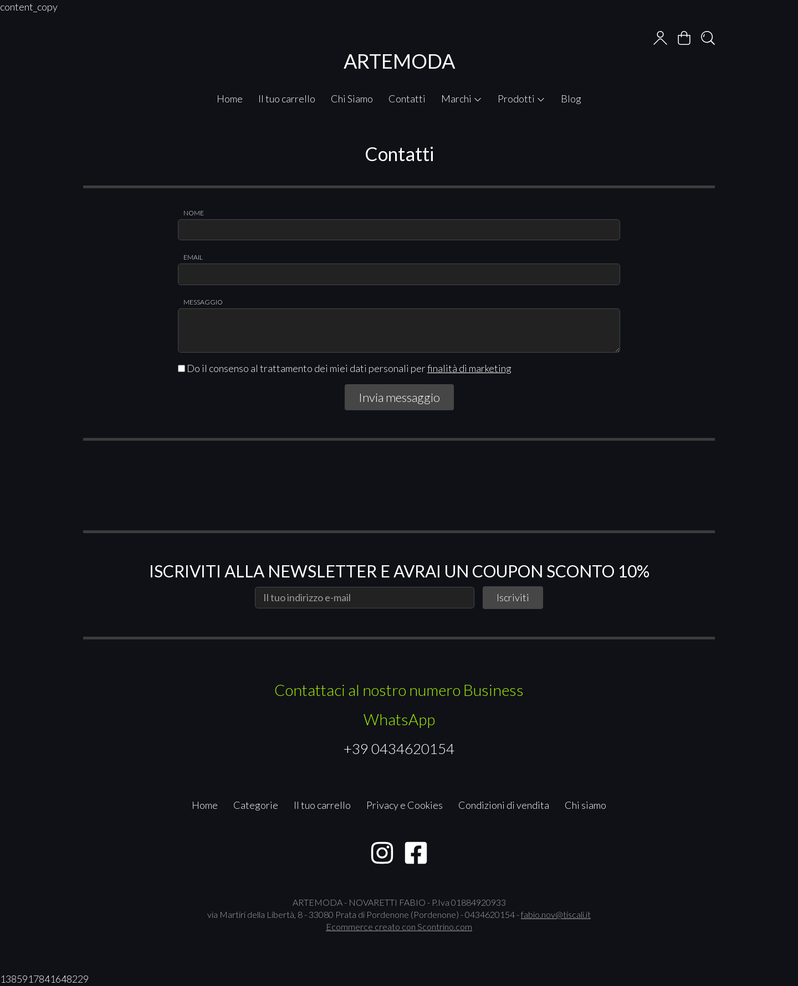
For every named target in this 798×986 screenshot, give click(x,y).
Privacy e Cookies (404, 805)
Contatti (407, 98)
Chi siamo (585, 805)
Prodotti (521, 98)
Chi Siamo (352, 98)
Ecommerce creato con (399, 926)
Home (230, 98)
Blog (571, 98)
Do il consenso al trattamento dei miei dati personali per (344, 368)
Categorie (255, 805)
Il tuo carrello (286, 98)
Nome (193, 213)
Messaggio (203, 302)
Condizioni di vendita (503, 805)
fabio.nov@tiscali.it (556, 914)
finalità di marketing (469, 368)
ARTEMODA (399, 61)
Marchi (461, 98)
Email (193, 257)
